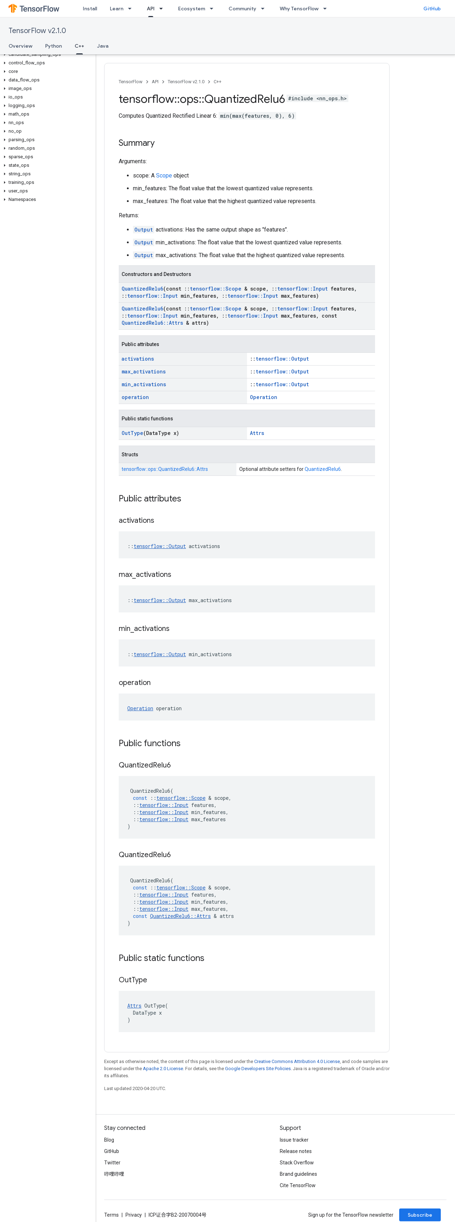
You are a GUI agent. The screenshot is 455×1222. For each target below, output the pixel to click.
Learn (116, 8)
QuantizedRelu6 (142, 288)
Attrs (257, 433)
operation (135, 397)
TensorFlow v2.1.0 (37, 30)
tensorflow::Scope (215, 288)
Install (90, 8)
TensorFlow (131, 81)
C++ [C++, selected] (79, 46)
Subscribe (420, 1215)
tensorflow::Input (302, 288)
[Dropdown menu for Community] (264, 8)
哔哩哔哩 (114, 1174)
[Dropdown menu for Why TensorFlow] (327, 8)
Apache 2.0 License (163, 1068)
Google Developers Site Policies (258, 1068)
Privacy (133, 1215)
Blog (109, 1140)
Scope (164, 175)
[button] (46, 54)
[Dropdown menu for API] (163, 8)
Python (53, 46)
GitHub (432, 8)
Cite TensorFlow (298, 1185)
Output (143, 229)
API (155, 81)
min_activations (144, 384)
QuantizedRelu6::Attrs (152, 322)
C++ (217, 81)
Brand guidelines (298, 1174)
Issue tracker (294, 1140)
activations (138, 358)
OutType (132, 433)
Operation (263, 397)
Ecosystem (191, 8)
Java (102, 46)
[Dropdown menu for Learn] (131, 8)
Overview (20, 46)
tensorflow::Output (282, 358)
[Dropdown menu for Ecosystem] (213, 8)
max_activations (144, 371)
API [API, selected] (151, 8)
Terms (111, 1215)
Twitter (112, 1162)
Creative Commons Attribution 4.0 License (297, 1061)
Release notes (296, 1151)
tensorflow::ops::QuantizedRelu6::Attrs (165, 469)
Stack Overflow (297, 1162)
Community (242, 8)
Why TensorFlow (299, 8)
